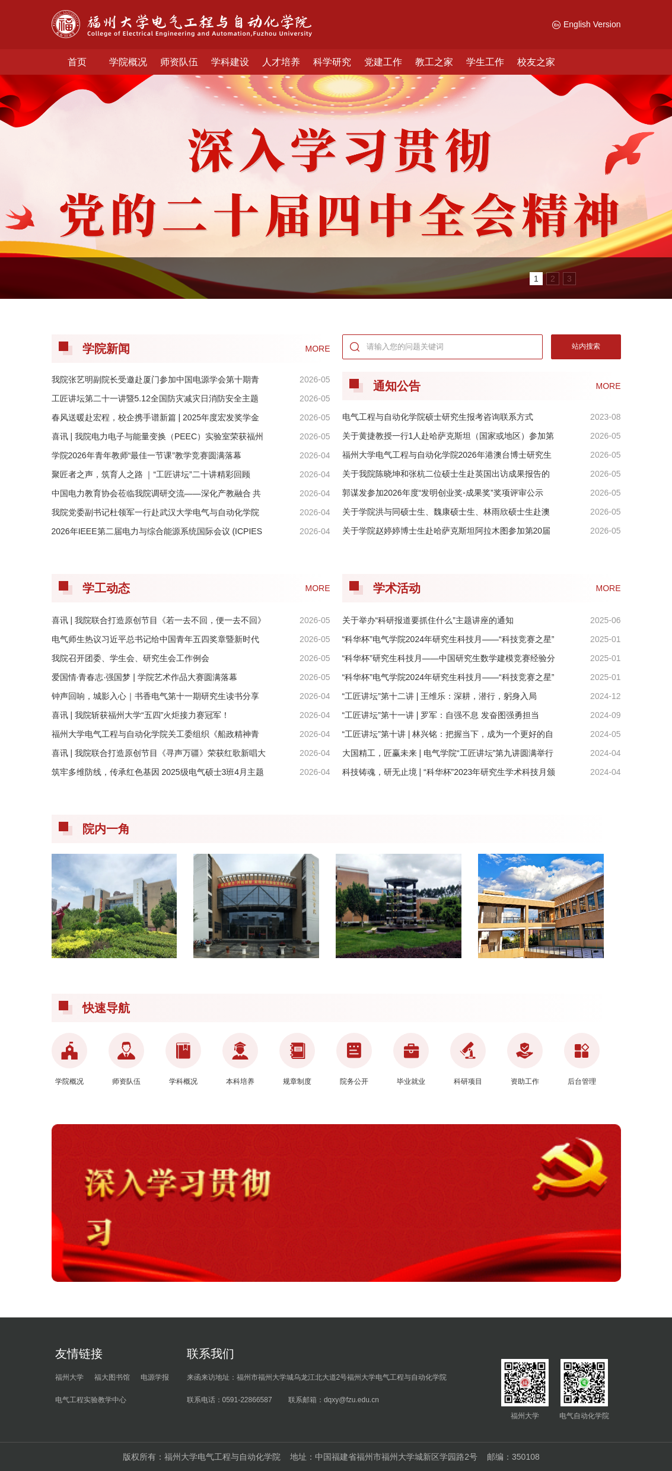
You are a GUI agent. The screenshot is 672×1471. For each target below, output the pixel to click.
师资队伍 (179, 62)
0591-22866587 (247, 1400)
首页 (77, 62)
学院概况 (128, 62)
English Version (586, 24)
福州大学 (69, 1377)
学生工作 (485, 62)
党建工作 (383, 62)
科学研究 (332, 62)
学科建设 (230, 62)
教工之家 (434, 62)
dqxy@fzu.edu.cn (351, 1400)
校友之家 (536, 62)
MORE (608, 386)
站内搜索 (586, 346)
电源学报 (155, 1377)
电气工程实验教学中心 (90, 1400)
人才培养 (281, 62)
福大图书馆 (112, 1377)
